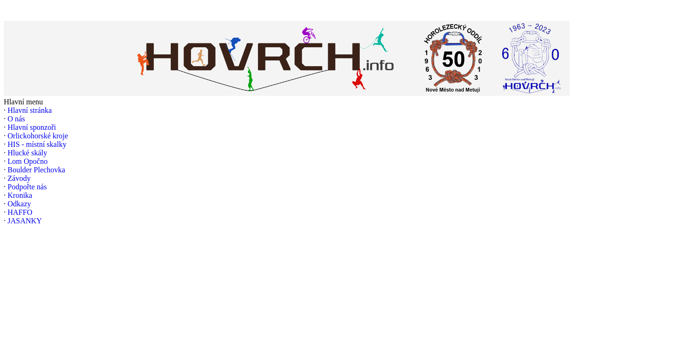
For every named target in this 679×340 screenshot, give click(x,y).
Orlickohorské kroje (38, 136)
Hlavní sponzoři (32, 127)
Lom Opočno (28, 161)
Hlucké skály (27, 153)
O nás (16, 119)
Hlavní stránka (30, 110)
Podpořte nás (27, 187)
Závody (19, 178)
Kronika (20, 195)
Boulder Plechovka (36, 170)
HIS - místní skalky (37, 144)
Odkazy (19, 204)
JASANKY (25, 221)
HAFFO (20, 212)
